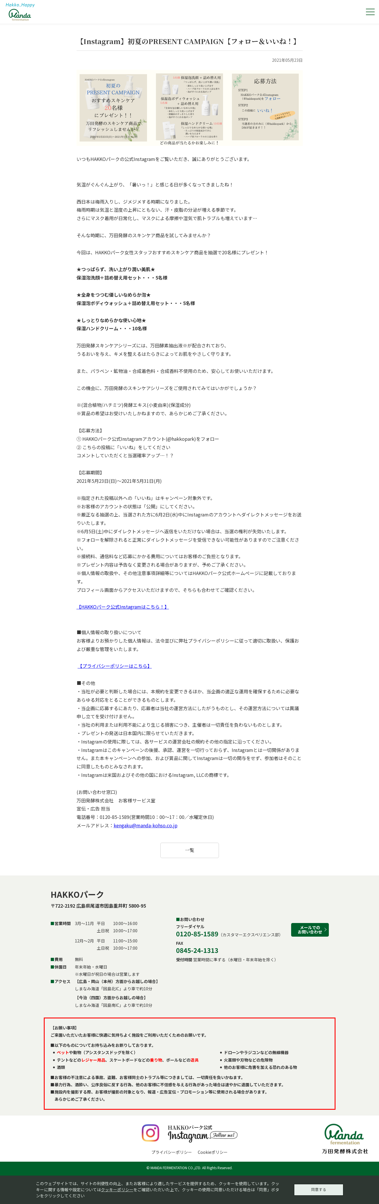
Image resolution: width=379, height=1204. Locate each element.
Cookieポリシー (213, 1152)
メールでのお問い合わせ (310, 929)
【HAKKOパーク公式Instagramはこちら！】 (123, 606)
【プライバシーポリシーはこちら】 (115, 665)
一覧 (189, 850)
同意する (319, 1189)
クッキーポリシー (117, 1189)
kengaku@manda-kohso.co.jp (145, 825)
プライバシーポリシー (171, 1152)
